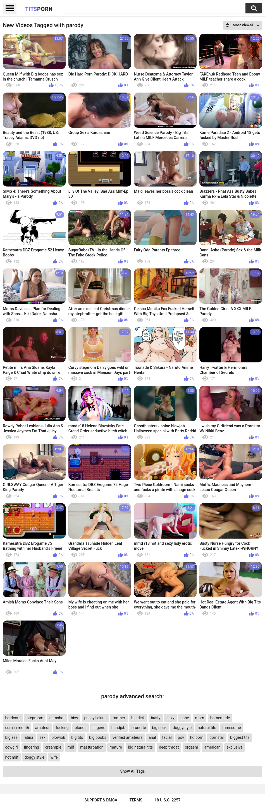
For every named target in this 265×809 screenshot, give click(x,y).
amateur (42, 727)
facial (167, 737)
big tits (77, 737)
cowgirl (11, 747)
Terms (136, 800)
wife (54, 757)
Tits (38, 9)
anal (152, 737)
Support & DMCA (101, 800)
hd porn (196, 737)
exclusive (234, 747)
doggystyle (182, 727)
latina (28, 737)
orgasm (191, 747)
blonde (80, 727)
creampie (53, 747)
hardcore (12, 718)
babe (184, 718)
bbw (74, 718)
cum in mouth (17, 727)
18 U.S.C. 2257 (167, 800)
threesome (231, 727)
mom (199, 718)
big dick (138, 718)
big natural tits (140, 747)
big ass (11, 737)
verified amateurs (128, 737)
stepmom (35, 718)
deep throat (169, 747)
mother (119, 718)
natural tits (207, 727)
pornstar (216, 737)
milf (70, 747)
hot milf (11, 757)
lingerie (99, 727)
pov (181, 737)
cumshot (57, 718)
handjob (118, 727)
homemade (220, 718)
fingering (31, 747)
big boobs (97, 737)
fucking (62, 727)
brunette (139, 727)
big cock (159, 727)
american (212, 747)
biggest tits (239, 737)
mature (115, 747)
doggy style (34, 757)
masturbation (91, 747)
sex (42, 737)
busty (155, 718)
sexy (170, 718)
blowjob (58, 737)
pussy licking (95, 718)
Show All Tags (132, 771)
